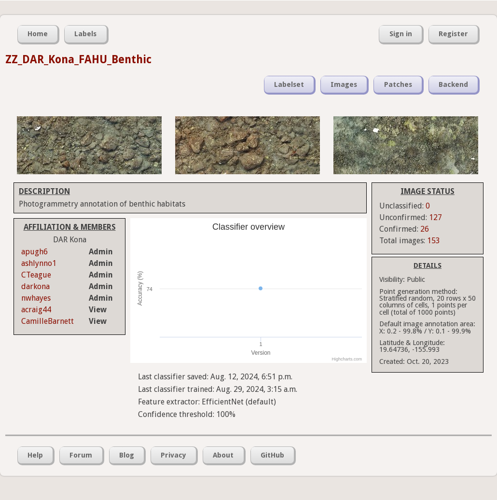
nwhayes (36, 298)
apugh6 (34, 251)
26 (424, 229)
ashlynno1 (38, 263)
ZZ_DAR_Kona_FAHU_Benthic (78, 59)
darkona (35, 286)
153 (433, 240)
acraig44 (36, 309)
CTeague (36, 274)
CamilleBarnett (47, 321)
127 (435, 217)
